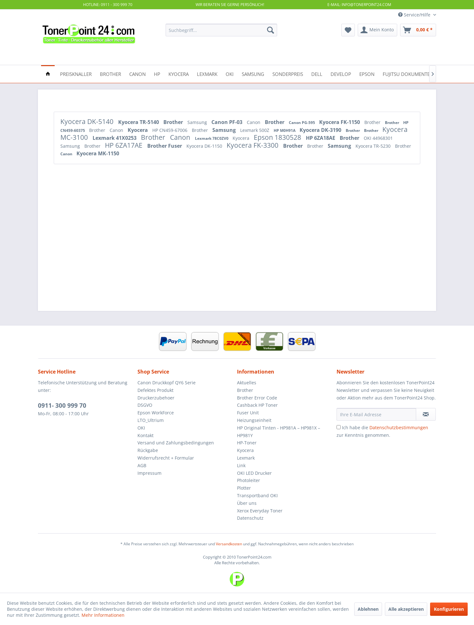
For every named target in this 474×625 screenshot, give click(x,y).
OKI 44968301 (378, 138)
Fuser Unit (248, 413)
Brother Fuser (165, 145)
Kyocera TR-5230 (374, 146)
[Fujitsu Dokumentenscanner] (418, 73)
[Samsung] (253, 73)
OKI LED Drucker (254, 473)
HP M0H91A (285, 130)
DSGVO (144, 405)
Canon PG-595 (302, 122)
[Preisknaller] (76, 73)
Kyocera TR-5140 (139, 122)
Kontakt (145, 435)
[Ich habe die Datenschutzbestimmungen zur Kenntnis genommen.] (339, 427)
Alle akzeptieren (406, 609)
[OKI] (230, 73)
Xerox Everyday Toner (260, 511)
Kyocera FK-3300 (253, 145)
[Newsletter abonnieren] (426, 414)
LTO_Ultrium (150, 420)
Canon (254, 122)
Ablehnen (368, 609)
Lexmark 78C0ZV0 (212, 138)
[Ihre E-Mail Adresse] (376, 414)
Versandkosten (229, 544)
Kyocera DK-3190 (321, 130)
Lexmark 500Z (255, 130)
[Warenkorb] (418, 30)
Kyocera (138, 130)
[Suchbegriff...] (221, 30)
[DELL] (316, 73)
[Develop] (340, 73)
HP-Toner (247, 443)
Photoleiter (248, 480)
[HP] (157, 73)
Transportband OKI (257, 495)
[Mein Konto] (377, 30)
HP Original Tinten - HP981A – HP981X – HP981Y (278, 431)
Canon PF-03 (227, 122)
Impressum (149, 473)
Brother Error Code (257, 398)
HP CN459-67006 (170, 130)
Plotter (244, 488)
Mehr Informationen (103, 615)
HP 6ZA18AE (321, 137)
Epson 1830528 (278, 137)
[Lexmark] (207, 73)
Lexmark (246, 458)
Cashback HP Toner (257, 405)
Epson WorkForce (155, 413)
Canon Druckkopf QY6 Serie (166, 383)
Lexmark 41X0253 (115, 137)
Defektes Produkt (155, 390)
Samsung (197, 122)
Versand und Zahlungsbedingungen (175, 443)
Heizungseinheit (254, 420)
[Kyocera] (178, 73)
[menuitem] (221, 30)
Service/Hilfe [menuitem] (415, 15)
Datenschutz (250, 518)
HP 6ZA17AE (124, 145)
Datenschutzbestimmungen (398, 427)
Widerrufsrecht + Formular (165, 458)
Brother (173, 122)
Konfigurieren (449, 609)
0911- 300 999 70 (62, 405)
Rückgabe (147, 450)
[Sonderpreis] (287, 73)
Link (241, 465)
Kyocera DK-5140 (87, 121)
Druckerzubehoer (155, 398)
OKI (141, 428)
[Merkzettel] (348, 30)
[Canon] (137, 73)
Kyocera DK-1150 (204, 146)
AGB (141, 465)
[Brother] (110, 73)
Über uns (247, 503)
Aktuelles (246, 383)
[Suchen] (270, 30)
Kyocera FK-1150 (340, 122)
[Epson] (367, 73)
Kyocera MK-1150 (97, 153)
